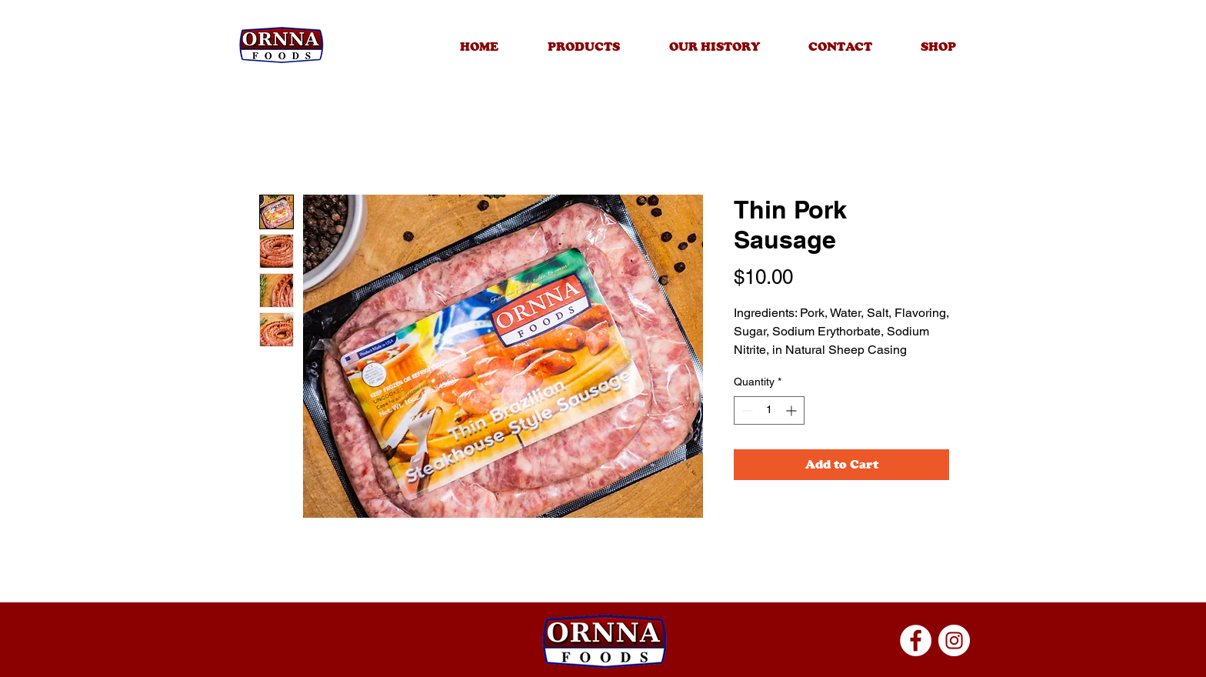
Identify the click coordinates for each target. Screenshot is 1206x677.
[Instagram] (954, 640)
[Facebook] (915, 640)
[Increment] (792, 410)
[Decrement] (745, 410)
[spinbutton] (769, 410)
